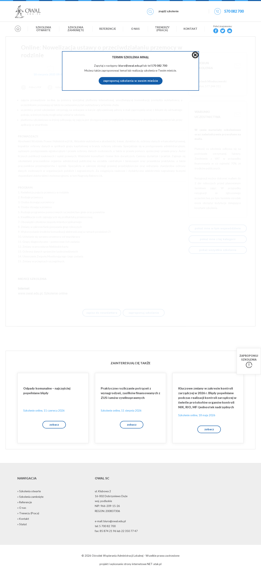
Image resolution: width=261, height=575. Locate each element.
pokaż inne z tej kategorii (218, 239)
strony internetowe (135, 565)
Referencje (107, 29)
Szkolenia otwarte (43, 29)
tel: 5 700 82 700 (105, 527)
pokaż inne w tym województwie (218, 228)
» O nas (21, 508)
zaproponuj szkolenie (143, 313)
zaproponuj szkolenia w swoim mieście (130, 81)
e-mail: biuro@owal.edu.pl (110, 522)
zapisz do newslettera (101, 313)
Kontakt (190, 29)
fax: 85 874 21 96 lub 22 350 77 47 (116, 532)
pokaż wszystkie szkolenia (217, 250)
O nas (135, 29)
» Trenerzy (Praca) (28, 514)
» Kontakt (23, 519)
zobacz (54, 425)
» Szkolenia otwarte (29, 492)
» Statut (22, 525)
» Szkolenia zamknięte (30, 497)
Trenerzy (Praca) (162, 29)
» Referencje (24, 503)
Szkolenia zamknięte (75, 29)
